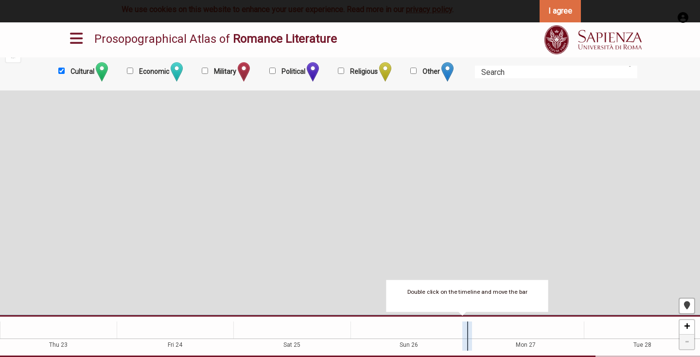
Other (437, 72)
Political (299, 72)
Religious (370, 72)
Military (231, 72)
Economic (160, 72)
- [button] (686, 342)
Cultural (88, 72)
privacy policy (429, 9)
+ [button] (687, 327)
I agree (560, 11)
